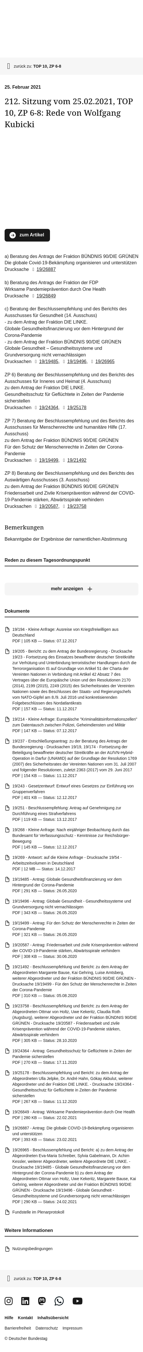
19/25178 (73, 407)
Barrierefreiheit (18, 1328)
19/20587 (45, 506)
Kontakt (25, 1317)
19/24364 (45, 407)
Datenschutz (47, 1328)
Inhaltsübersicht (52, 1317)
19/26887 (43, 269)
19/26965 (102, 361)
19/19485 (45, 361)
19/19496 (73, 361)
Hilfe (9, 1317)
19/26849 (43, 295)
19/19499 (45, 459)
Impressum (72, 1328)
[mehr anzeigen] (71, 589)
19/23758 (73, 506)
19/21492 (73, 459)
